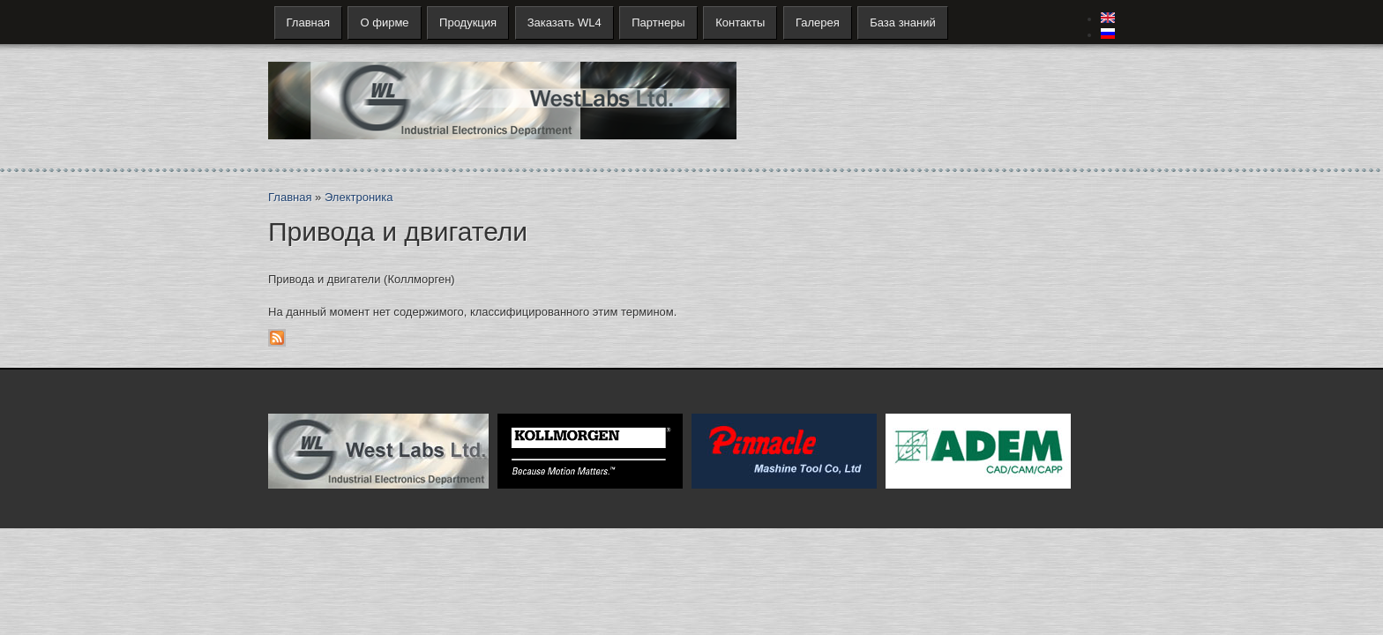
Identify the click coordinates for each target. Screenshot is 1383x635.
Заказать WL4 (564, 22)
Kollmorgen (590, 451)
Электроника (359, 197)
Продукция (468, 22)
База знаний (903, 22)
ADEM (978, 451)
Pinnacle (784, 451)
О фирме (384, 22)
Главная (308, 22)
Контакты (740, 22)
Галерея (818, 22)
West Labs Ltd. (378, 451)
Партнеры (658, 22)
